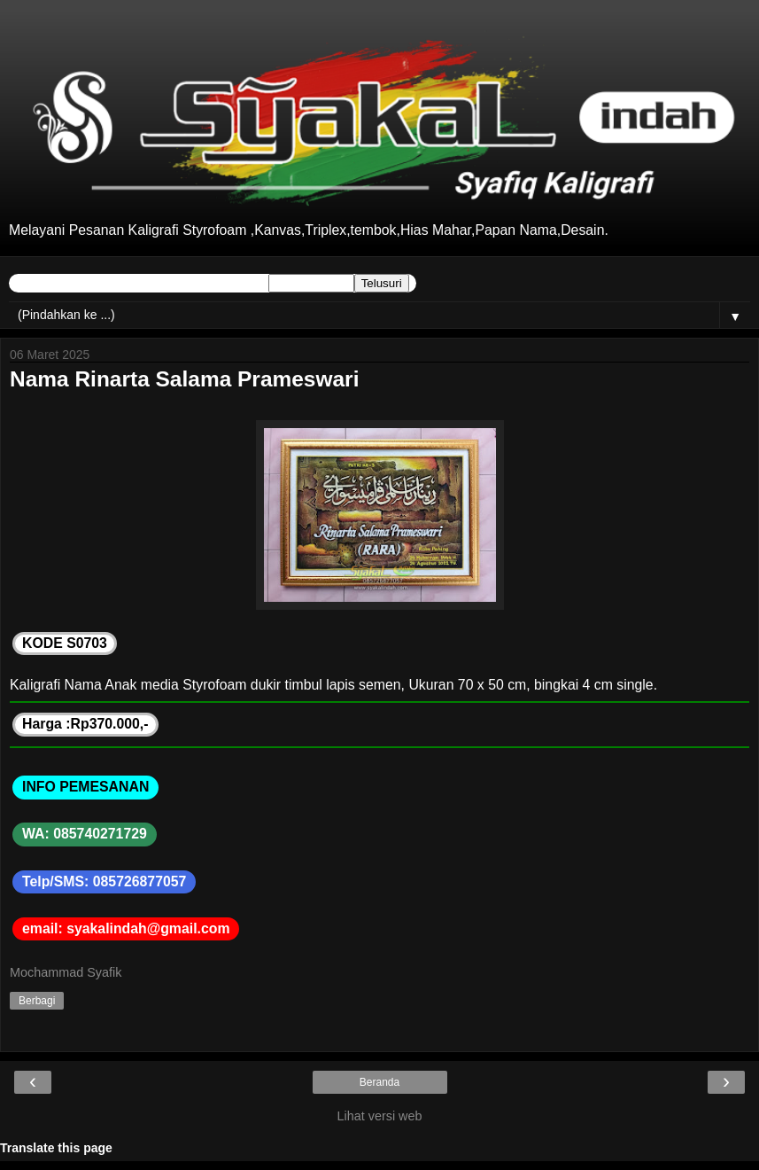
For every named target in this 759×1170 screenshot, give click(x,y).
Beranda (379, 1082)
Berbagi (37, 1000)
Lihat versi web (379, 1116)
